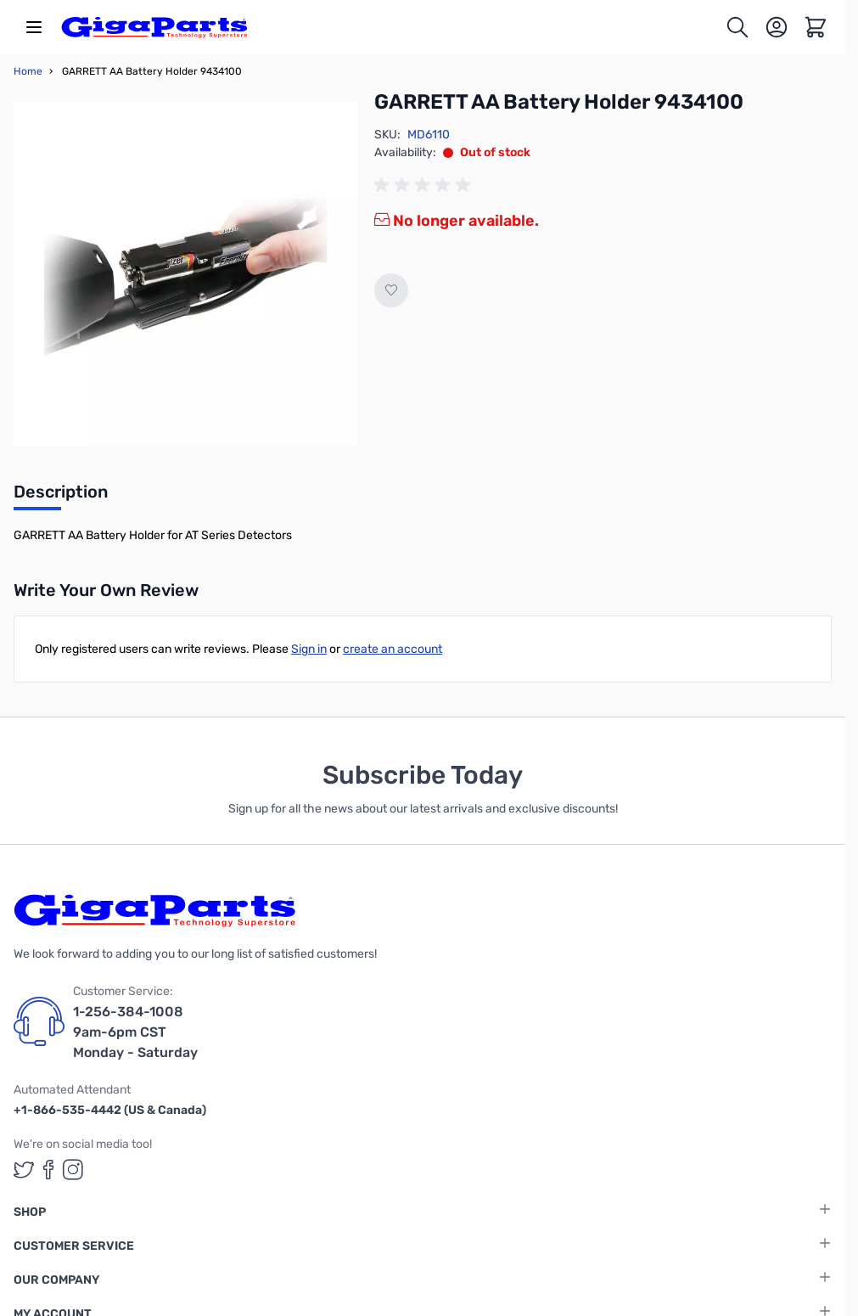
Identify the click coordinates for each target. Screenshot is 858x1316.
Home (28, 71)
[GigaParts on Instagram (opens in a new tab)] (73, 1169)
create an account (392, 649)
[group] (425, 185)
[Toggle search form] (737, 27)
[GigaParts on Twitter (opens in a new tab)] (24, 1169)
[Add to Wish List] (391, 290)
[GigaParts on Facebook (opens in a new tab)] (48, 1169)
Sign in (309, 649)
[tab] (61, 497)
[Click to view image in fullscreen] (185, 274)
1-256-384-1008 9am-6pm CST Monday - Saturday (135, 1032)
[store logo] (154, 27)
